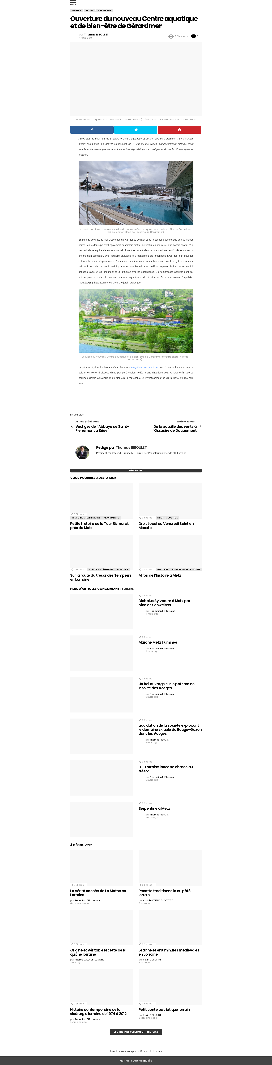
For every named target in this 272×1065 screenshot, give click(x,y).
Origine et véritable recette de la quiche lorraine (98, 952)
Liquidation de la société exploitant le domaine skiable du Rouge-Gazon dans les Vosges (170, 729)
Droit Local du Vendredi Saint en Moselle (166, 525)
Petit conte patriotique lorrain (164, 1009)
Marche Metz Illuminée (158, 642)
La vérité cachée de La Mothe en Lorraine (98, 892)
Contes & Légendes (101, 569)
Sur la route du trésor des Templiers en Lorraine (100, 577)
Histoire (122, 569)
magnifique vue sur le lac (145, 367)
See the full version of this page (136, 1032)
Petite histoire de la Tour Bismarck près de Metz (99, 525)
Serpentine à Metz (154, 808)
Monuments (111, 517)
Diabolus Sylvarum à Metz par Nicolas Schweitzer (164, 602)
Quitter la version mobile (136, 1060)
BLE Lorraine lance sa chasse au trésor (166, 769)
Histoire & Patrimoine (86, 517)
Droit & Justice (167, 517)
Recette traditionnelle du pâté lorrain (164, 892)
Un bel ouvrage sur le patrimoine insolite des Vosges (166, 686)
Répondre (136, 470)
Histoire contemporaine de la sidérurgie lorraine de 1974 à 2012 (98, 1011)
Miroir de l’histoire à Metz (160, 575)
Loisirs (128, 588)
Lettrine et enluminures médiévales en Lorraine (169, 952)
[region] (136, 398)
